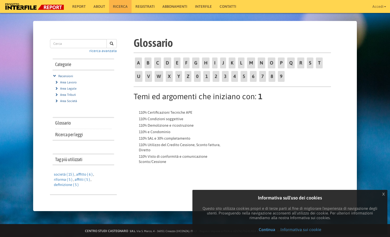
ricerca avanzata (103, 51)
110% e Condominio (154, 132)
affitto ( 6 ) (84, 174)
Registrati (145, 6)
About (99, 6)
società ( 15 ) (64, 174)
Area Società (68, 101)
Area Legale (68, 88)
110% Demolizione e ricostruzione (166, 125)
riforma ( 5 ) (63, 179)
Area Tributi (68, 95)
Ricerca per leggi (69, 134)
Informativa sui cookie (300, 229)
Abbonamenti (174, 6)
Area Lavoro (68, 82)
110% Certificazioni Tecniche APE (165, 112)
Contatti (228, 6)
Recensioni (65, 76)
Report (79, 6)
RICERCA (120, 6)
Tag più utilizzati (68, 159)
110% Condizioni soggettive (161, 119)
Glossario (63, 123)
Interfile (203, 6)
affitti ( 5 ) (82, 179)
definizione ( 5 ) (66, 185)
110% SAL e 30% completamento (164, 138)
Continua (267, 229)
